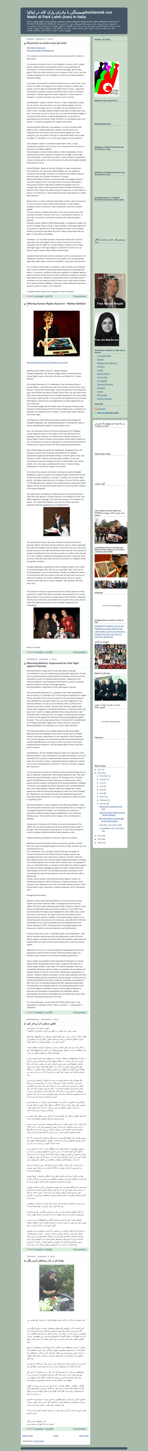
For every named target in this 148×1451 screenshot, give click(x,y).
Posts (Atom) (39, 1441)
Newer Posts (27, 1436)
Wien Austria (102, 395)
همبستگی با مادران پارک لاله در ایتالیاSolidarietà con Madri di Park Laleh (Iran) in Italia (69, 14)
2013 (100, 770)
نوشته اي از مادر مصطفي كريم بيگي (45, 1260)
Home (55, 1436)
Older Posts (84, 1436)
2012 (100, 773)
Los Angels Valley (104, 356)
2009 (100, 843)
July (101, 783)
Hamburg (100, 367)
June (102, 786)
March (102, 797)
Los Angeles (102, 381)
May (102, 790)
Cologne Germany (104, 399)
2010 (100, 839)
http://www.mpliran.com (36, 48)
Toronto (100, 392)
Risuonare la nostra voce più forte (46, 43)
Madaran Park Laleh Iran (107, 363)
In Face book (102, 377)
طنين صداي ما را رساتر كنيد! (41, 1023)
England (100, 360)
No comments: (80, 296)
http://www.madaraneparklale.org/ (40, 51)
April (102, 793)
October (103, 779)
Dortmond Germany (105, 384)
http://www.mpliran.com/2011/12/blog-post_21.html (47, 363)
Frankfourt (101, 388)
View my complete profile (108, 413)
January (103, 804)
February (104, 800)
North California (103, 374)
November (104, 776)
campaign (102, 409)
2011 (100, 836)
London (100, 370)
